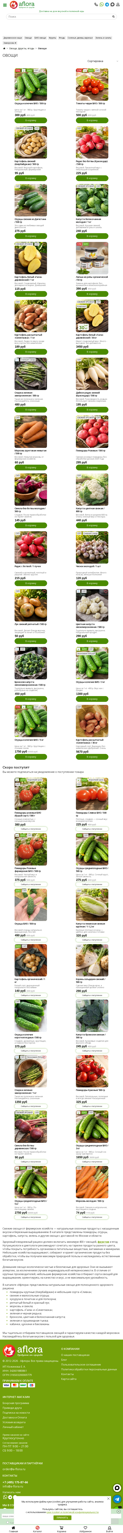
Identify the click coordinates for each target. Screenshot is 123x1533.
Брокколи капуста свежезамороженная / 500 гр (30, 683)
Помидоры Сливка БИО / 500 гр (91, 814)
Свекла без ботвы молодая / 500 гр (30, 510)
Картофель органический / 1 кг (30, 980)
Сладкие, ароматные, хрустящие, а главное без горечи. (30, 1042)
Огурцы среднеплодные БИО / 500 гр (92, 870)
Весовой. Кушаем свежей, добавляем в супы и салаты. (89, 226)
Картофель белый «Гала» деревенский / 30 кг (89, 336)
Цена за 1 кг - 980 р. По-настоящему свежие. (26, 1208)
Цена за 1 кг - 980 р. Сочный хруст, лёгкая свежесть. (92, 875)
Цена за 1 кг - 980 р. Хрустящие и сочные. (30, 110)
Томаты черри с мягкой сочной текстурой (91, 110)
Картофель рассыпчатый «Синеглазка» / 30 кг (89, 741)
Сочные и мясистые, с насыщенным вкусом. (25, 820)
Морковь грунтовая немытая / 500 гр (30, 452)
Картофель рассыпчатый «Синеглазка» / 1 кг (28, 336)
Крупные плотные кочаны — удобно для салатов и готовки (90, 931)
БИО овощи (40, 37)
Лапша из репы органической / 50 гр (92, 278)
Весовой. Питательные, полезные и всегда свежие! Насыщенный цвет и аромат (92, 1098)
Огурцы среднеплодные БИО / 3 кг (92, 1147)
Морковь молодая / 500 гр (90, 1201)
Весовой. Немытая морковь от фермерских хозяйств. (29, 458)
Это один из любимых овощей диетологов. (29, 226)
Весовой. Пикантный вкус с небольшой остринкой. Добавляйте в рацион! (89, 169)
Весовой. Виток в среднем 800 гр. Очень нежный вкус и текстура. (92, 515)
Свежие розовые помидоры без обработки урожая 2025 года (91, 458)
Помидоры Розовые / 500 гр (90, 450)
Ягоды (62, 37)
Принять (62, 1517)
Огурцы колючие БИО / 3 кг (90, 682)
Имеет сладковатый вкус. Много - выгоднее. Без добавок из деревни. (91, 343)
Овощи (28, 37)
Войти (109, 1530)
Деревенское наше (13, 37)
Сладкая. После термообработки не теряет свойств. (30, 515)
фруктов (103, 1242)
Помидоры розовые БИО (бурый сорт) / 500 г (28, 814)
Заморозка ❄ (10, 43)
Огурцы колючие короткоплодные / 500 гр (28, 1036)
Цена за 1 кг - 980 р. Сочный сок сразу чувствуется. (91, 1153)
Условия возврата (14, 1422)
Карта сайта (68, 1379)
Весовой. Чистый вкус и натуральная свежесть (26, 875)
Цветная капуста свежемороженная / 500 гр (90, 625)
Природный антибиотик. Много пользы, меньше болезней (91, 573)
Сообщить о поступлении (31, 829)
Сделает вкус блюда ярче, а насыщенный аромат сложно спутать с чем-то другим (90, 987)
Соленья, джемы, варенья (80, 37)
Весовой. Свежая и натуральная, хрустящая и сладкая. (91, 1208)
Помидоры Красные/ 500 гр (90, 1090)
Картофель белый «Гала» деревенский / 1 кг (28, 278)
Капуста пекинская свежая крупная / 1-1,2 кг (90, 925)
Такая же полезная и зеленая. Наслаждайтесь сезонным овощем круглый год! (29, 401)
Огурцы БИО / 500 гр (25, 923)
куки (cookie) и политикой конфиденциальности (72, 1512)
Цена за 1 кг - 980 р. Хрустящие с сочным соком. (30, 747)
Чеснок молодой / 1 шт (88, 566)
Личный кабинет (13, 1427)
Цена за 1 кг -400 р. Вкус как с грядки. (89, 689)
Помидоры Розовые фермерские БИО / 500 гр (28, 870)
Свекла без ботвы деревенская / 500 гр (26, 1147)
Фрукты (52, 37)
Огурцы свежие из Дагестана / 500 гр (30, 220)
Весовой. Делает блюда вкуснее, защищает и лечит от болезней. (30, 631)
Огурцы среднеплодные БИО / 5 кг (31, 1202)
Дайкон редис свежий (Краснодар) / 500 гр (88, 394)
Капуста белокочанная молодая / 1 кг (88, 220)
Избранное (85, 1530)
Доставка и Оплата (15, 1417)
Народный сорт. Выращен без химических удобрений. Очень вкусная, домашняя (91, 748)
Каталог (37, 1530)
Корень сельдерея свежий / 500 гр (90, 980)
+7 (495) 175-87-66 (15, 1482)
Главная (13, 1530)
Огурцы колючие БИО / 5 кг (29, 739)
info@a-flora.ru (13, 1486)
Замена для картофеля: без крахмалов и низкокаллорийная (91, 284)
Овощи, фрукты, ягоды (21, 48)
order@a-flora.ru (14, 1469)
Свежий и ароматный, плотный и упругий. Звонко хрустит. (30, 573)
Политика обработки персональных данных (89, 1369)
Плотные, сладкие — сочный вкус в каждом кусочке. (91, 820)
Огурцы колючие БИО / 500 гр (30, 103)
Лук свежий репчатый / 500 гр (31, 624)
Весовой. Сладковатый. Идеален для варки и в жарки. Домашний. (30, 284)
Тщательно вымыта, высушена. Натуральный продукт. (90, 631)
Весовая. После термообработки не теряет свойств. (30, 1153)
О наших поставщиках (75, 1355)
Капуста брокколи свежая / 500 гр (91, 1036)
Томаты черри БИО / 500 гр (90, 103)
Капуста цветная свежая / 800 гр (90, 510)
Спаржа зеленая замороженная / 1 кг (26, 1091)
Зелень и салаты (103, 37)
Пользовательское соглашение (81, 1364)
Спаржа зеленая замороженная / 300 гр (27, 394)
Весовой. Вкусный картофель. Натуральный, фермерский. (29, 168)
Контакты (67, 1374)
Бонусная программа (16, 1403)
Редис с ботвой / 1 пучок (28, 566)
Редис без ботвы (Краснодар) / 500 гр (92, 163)
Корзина (61, 1530)
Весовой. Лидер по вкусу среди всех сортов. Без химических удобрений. (29, 343)
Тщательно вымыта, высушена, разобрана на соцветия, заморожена (29, 690)
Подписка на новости (16, 1412)
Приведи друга (12, 1407)
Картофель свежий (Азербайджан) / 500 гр (27, 163)
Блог (64, 1359)
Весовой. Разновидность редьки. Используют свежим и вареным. (91, 400)
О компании (70, 1349)
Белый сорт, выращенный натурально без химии (27, 986)
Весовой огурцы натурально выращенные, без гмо (28, 931)
